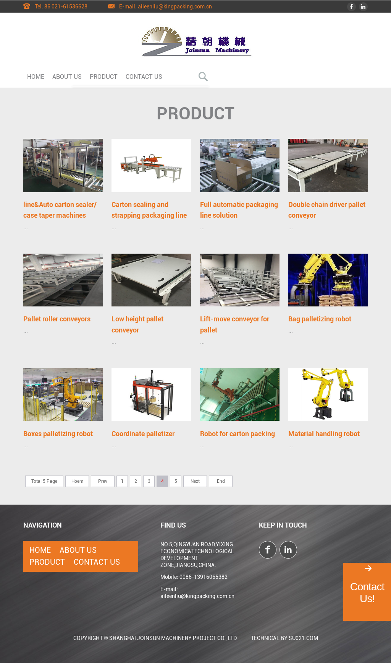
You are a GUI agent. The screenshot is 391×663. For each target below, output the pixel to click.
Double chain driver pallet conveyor (326, 209)
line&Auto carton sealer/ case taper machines (60, 209)
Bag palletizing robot (319, 319)
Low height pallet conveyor (137, 324)
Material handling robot (324, 434)
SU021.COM (303, 638)
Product (104, 76)
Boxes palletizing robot (58, 434)
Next (195, 481)
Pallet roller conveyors (56, 319)
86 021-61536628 (65, 6)
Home (35, 76)
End (221, 481)
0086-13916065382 (203, 577)
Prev (102, 481)
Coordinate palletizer (142, 434)
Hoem (77, 481)
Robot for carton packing (237, 434)
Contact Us (144, 76)
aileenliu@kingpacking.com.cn (175, 6)
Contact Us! (367, 592)
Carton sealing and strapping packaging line (149, 209)
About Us (67, 76)
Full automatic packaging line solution (239, 209)
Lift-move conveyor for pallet (234, 324)
